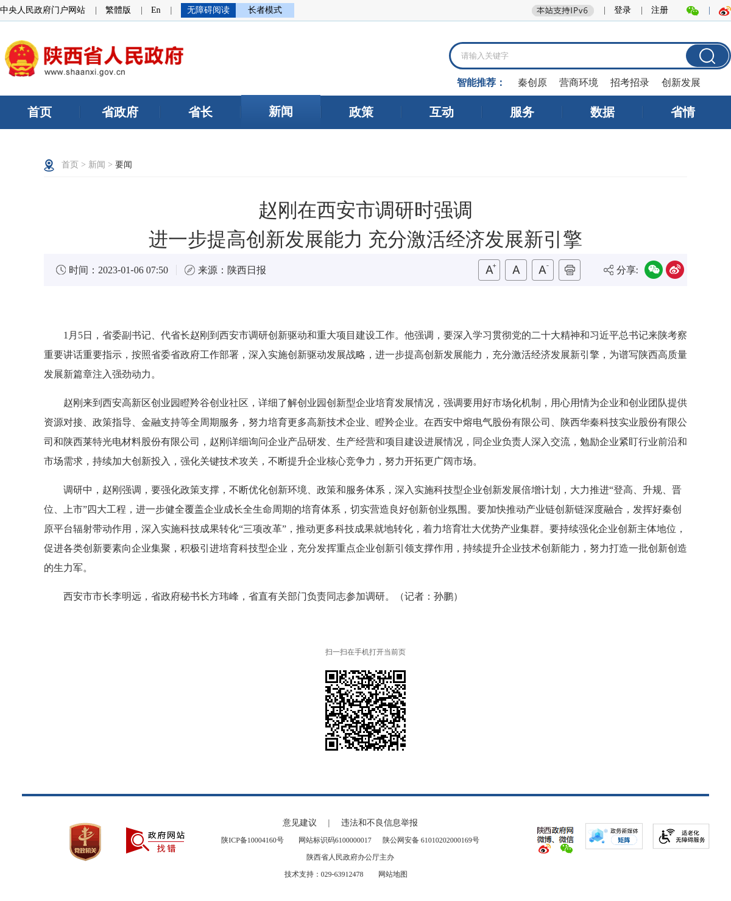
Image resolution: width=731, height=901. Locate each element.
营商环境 (578, 82)
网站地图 (392, 874)
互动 (441, 112)
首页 (39, 112)
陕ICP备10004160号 (253, 840)
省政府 (120, 112)
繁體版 (118, 10)
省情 (683, 112)
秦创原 (532, 82)
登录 (622, 10)
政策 (361, 112)
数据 (602, 112)
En (156, 10)
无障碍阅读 (208, 10)
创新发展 (681, 82)
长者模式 (265, 10)
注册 (659, 10)
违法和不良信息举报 (379, 822)
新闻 (281, 111)
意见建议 (301, 822)
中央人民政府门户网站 (42, 10)
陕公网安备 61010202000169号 (431, 840)
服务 (522, 112)
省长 (200, 112)
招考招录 (629, 82)
